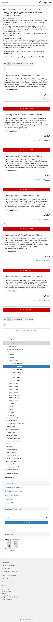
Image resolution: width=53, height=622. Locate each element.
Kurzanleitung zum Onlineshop (13, 487)
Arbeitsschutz (9, 477)
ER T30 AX (11, 358)
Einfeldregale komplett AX (13, 352)
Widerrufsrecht (6, 568)
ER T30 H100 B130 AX (17, 378)
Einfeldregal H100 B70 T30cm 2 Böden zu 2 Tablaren (23, 115)
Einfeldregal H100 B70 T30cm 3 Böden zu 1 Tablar (22, 196)
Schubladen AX (10, 446)
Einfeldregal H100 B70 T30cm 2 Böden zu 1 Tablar (22, 75)
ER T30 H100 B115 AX (17, 375)
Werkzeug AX (10, 464)
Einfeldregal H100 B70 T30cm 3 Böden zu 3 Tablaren (23, 276)
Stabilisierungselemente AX (14, 429)
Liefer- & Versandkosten (12, 495)
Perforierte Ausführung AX (13, 458)
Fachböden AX (10, 426)
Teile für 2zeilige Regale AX (14, 438)
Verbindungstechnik (11, 473)
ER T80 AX (11, 415)
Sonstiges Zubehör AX (12, 455)
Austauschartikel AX (12, 469)
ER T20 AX (11, 355)
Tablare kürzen (9, 550)
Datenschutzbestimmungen (10, 571)
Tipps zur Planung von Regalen (13, 491)
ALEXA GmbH (24, 619)
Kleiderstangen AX (11, 449)
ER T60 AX (11, 409)
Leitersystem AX (11, 452)
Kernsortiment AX (11, 346)
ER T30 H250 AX (14, 389)
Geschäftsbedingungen (8, 565)
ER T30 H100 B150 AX (17, 380)
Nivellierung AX (10, 432)
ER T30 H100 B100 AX (17, 372)
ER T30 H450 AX (14, 401)
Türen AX (8, 444)
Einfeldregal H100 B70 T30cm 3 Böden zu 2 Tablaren (23, 235)
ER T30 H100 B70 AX (17, 366)
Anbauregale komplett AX (13, 418)
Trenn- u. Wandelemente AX (14, 441)
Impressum (5, 578)
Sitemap (4, 585)
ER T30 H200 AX (14, 383)
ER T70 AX (11, 412)
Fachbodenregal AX (11, 343)
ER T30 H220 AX (14, 386)
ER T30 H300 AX (14, 392)
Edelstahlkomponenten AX (14, 461)
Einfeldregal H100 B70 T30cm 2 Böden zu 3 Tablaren (23, 156)
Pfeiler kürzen (9, 549)
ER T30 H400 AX (14, 398)
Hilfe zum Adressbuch (8, 582)
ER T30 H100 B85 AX (17, 369)
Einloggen (26, 522)
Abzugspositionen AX (12, 467)
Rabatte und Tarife (10, 503)
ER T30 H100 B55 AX (17, 363)
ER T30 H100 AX (14, 360)
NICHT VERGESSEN (11, 421)
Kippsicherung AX (11, 435)
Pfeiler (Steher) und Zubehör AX (15, 423)
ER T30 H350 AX (14, 395)
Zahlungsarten (9, 499)
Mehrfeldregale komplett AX (14, 349)
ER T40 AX (11, 403)
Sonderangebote (10, 339)
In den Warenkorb (26, 108)
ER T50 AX (11, 406)
